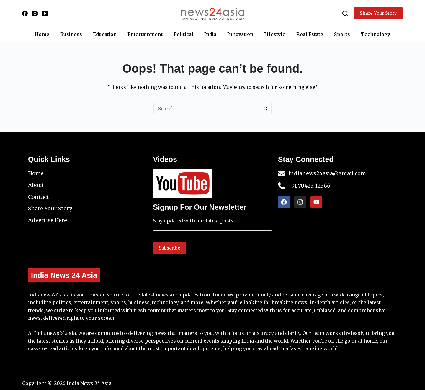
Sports (342, 34)
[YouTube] (45, 13)
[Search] (345, 13)
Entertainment (145, 34)
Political (183, 34)
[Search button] (266, 108)
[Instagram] (35, 13)
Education (105, 34)
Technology (375, 34)
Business (71, 34)
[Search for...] (206, 108)
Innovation (240, 34)
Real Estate (309, 34)
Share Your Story (378, 13)
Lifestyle (274, 34)
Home (42, 34)
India (210, 34)
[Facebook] (25, 13)
